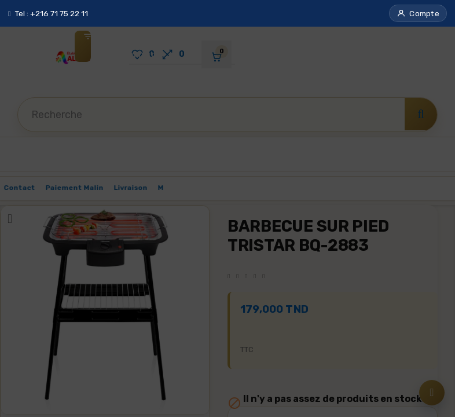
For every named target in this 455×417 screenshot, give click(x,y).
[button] (418, 13)
